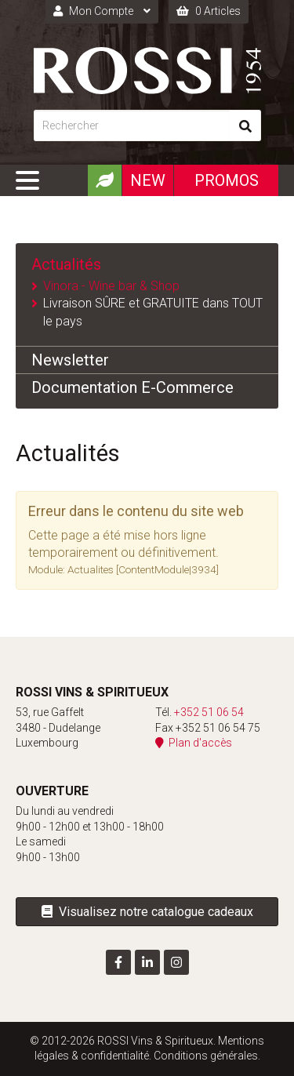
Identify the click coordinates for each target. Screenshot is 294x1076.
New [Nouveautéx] (147, 180)
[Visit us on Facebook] (118, 962)
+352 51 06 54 (209, 712)
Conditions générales (206, 1055)
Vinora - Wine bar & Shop (111, 285)
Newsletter (70, 360)
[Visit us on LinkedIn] (147, 962)
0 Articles (208, 11)
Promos (226, 180)
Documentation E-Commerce (132, 387)
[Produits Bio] (104, 180)
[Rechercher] (132, 125)
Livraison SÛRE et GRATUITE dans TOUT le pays (153, 312)
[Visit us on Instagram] (176, 962)
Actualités (66, 264)
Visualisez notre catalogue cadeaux (147, 911)
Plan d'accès (193, 742)
